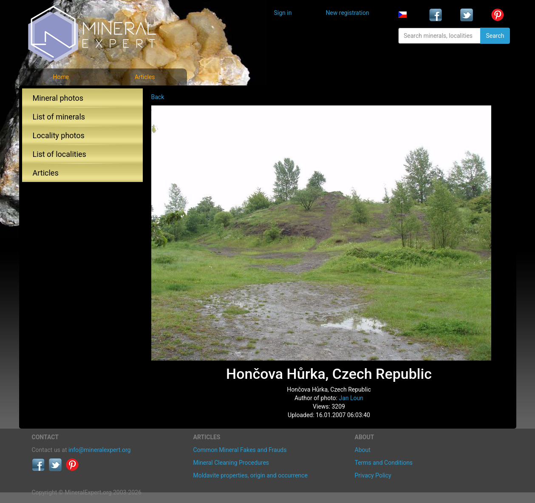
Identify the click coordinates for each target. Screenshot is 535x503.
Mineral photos (58, 98)
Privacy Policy (373, 475)
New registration (347, 12)
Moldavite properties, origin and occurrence (250, 475)
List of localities (59, 154)
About (363, 449)
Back (157, 97)
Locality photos (59, 135)
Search (495, 35)
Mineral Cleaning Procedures (231, 462)
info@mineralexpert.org (99, 449)
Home (61, 77)
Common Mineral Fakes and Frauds (240, 449)
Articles (145, 77)
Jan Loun (351, 398)
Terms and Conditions (384, 462)
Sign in (283, 12)
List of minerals (59, 116)
